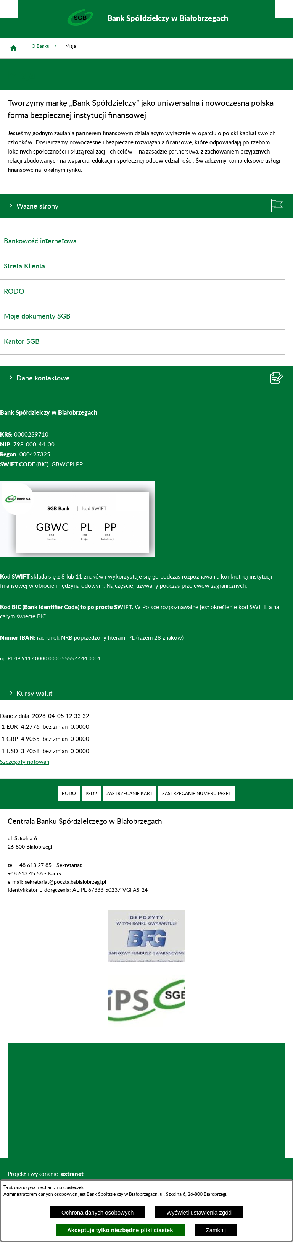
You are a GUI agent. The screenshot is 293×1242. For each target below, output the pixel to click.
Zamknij (216, 1230)
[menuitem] (69, 793)
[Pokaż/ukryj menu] (284, 9)
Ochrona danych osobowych (97, 1212)
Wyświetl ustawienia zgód (199, 1212)
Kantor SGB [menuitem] (22, 341)
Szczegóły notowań (24, 762)
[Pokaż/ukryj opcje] (9, 9)
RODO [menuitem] (14, 291)
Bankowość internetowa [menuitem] (40, 241)
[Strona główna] (13, 48)
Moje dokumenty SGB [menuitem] (37, 316)
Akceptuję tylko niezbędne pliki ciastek (120, 1230)
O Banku (45, 46)
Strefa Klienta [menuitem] (24, 266)
